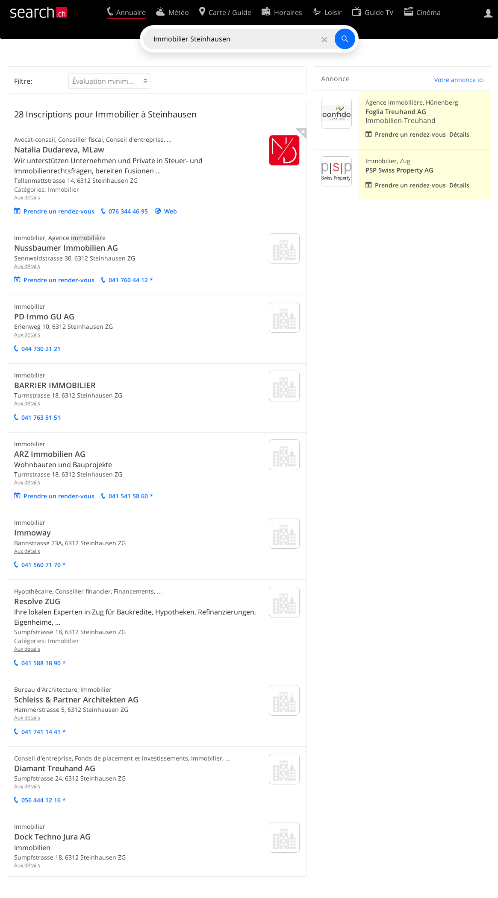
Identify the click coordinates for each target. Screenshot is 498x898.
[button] (109, 81)
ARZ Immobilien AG (49, 454)
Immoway (32, 532)
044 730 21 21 (41, 349)
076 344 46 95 (128, 211)
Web (170, 211)
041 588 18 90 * (43, 663)
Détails (459, 134)
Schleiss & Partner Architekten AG (76, 699)
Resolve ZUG (37, 601)
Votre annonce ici (459, 80)
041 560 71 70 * (43, 565)
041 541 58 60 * (131, 496)
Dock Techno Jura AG (52, 836)
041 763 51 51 (41, 417)
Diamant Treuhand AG (54, 768)
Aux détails (27, 197)
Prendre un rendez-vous (59, 211)
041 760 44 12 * (131, 280)
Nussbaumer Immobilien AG (66, 248)
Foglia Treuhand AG (395, 111)
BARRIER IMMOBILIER (55, 385)
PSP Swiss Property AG (399, 170)
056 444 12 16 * (43, 800)
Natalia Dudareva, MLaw (59, 149)
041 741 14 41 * (43, 732)
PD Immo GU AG (44, 316)
